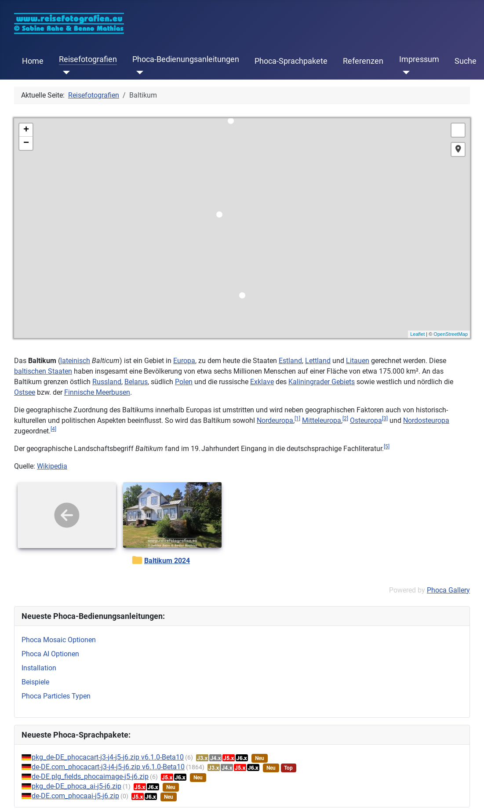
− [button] (26, 143)
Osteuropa (366, 420)
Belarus (136, 382)
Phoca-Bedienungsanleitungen (185, 59)
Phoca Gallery (448, 590)
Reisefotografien (88, 59)
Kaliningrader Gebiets (321, 382)
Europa (184, 360)
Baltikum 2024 (167, 560)
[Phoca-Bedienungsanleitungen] (137, 72)
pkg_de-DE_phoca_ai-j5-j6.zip (76, 786)
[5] (386, 447)
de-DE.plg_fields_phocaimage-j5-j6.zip (90, 776)
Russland (106, 382)
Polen (184, 382)
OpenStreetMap (450, 334)
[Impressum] (404, 72)
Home (33, 61)
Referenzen (363, 61)
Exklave (262, 382)
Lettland (318, 360)
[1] (297, 418)
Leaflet (417, 334)
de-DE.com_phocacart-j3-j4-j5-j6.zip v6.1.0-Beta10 (108, 767)
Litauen (357, 360)
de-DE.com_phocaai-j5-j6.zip (75, 796)
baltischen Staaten (43, 371)
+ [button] (26, 130)
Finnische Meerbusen (97, 392)
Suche (466, 61)
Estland (290, 360)
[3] (385, 418)
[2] (345, 418)
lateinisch (75, 360)
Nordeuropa (275, 420)
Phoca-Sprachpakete (291, 61)
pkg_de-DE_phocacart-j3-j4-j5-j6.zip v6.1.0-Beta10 (108, 757)
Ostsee (24, 392)
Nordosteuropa (426, 420)
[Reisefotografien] (64, 72)
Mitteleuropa (321, 420)
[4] (53, 429)
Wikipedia (52, 466)
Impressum (419, 59)
